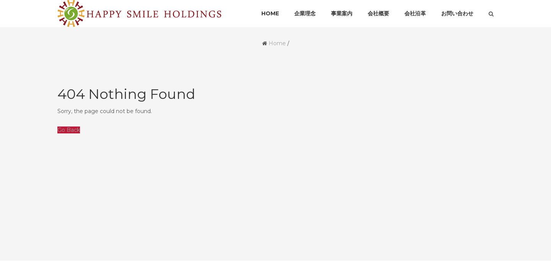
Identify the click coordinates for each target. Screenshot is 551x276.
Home (277, 43)
